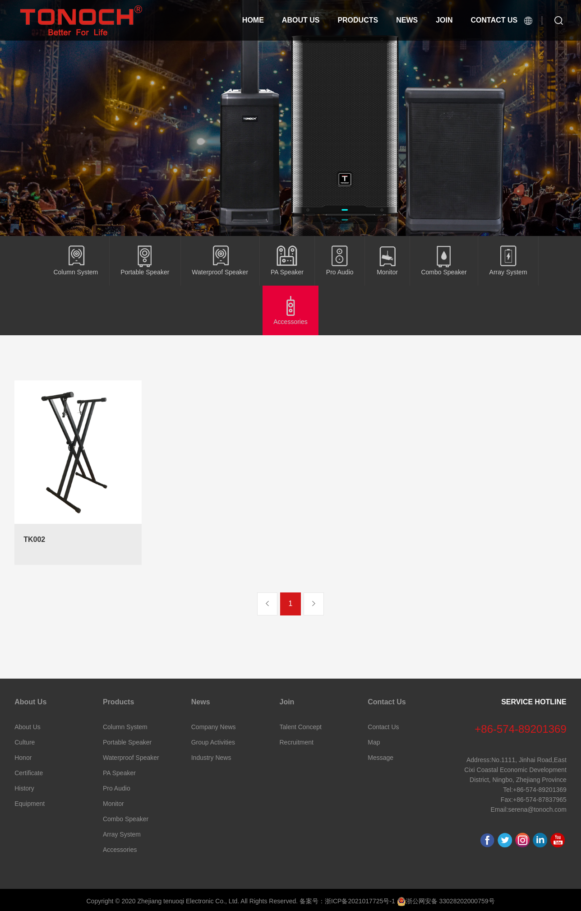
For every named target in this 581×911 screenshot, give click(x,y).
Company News (213, 727)
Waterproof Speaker (131, 757)
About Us (303, 20)
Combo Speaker (125, 819)
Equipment (29, 803)
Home (254, 20)
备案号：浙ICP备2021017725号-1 (347, 901)
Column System (125, 727)
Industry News (211, 757)
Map (374, 742)
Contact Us (387, 702)
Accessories (120, 849)
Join (452, 20)
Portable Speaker (127, 742)
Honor (23, 757)
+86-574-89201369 (521, 729)
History (24, 788)
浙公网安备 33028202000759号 (446, 901)
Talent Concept (301, 727)
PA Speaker (119, 773)
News (413, 20)
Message (380, 757)
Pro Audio (116, 788)
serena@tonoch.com (537, 809)
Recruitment (297, 742)
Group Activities (213, 742)
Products (361, 20)
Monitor (113, 803)
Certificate (28, 773)
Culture (24, 742)
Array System (122, 834)
